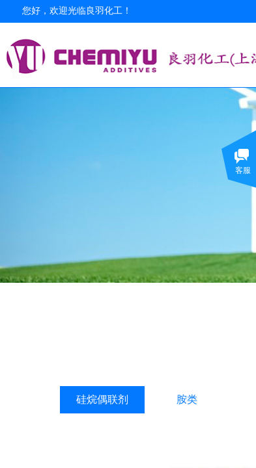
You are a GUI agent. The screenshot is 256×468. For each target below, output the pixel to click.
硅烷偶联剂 (102, 399)
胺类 (187, 399)
